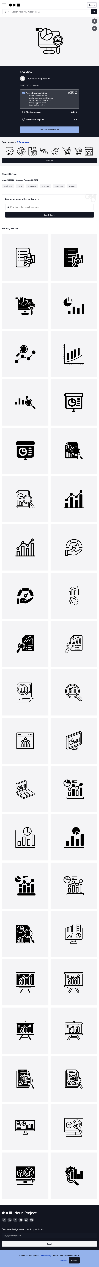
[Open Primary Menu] (4, 5)
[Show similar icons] (94, 28)
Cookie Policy (45, 1255)
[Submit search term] (94, 11)
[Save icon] (94, 21)
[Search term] (50, 11)
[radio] (49, 98)
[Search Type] (6, 11)
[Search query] (49, 207)
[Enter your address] (49, 1235)
